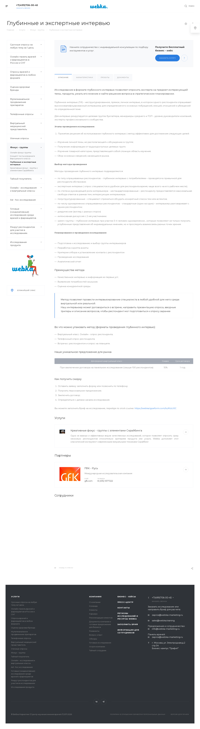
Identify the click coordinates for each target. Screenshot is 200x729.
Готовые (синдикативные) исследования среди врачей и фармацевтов (27, 213)
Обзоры (93, 639)
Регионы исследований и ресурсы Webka (127, 616)
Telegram (104, 702)
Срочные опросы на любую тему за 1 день (27, 46)
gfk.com (88, 481)
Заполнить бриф (127, 624)
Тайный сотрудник (97, 650)
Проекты (105, 77)
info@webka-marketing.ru (166, 629)
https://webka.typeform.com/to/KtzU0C (155, 408)
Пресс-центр (125, 602)
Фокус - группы (27, 147)
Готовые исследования (100, 643)
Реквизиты (94, 631)
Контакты (123, 608)
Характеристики (84, 77)
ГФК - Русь (91, 468)
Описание (63, 77)
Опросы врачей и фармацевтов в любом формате (27, 74)
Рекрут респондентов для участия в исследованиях (27, 230)
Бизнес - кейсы (126, 596)
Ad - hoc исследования (23, 199)
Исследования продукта (27, 244)
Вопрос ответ (95, 635)
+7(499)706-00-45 (27, 5)
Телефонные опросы (27, 114)
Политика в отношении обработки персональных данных (137, 714)
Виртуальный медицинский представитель (27, 126)
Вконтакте (96, 702)
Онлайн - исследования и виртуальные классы (27, 189)
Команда (93, 606)
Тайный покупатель (27, 178)
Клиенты (93, 610)
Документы (123, 77)
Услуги (15, 596)
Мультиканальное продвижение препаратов (27, 102)
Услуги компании (97, 646)
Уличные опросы (27, 138)
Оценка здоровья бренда (27, 89)
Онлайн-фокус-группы (20, 152)
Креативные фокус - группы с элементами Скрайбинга (106, 430)
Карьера (93, 614)
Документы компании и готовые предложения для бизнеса (100, 624)
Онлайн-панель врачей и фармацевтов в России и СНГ (27, 59)
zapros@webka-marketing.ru (167, 615)
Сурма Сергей (67, 553)
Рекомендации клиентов (100, 618)
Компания (95, 596)
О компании (94, 602)
